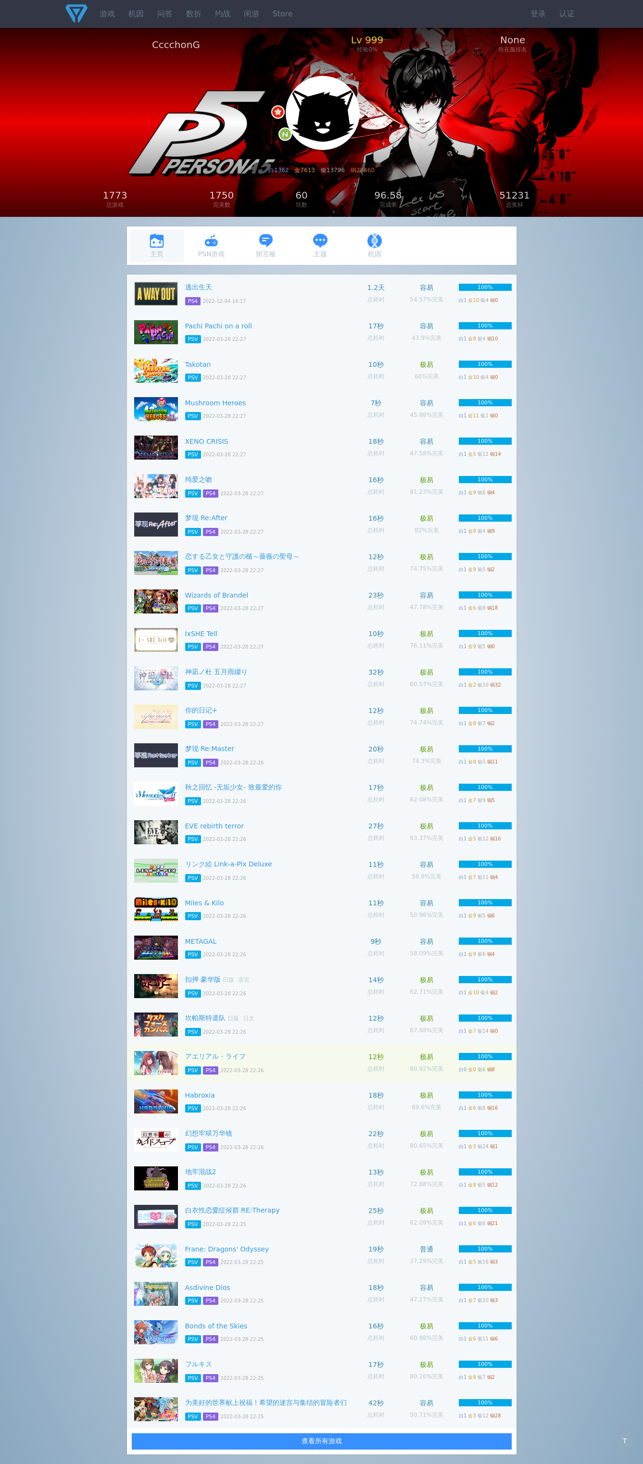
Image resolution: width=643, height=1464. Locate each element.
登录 (538, 13)
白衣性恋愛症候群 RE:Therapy (232, 1210)
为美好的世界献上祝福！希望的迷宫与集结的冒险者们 (266, 1402)
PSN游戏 (211, 245)
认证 (567, 13)
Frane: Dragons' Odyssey (227, 1249)
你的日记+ (201, 710)
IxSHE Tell (201, 634)
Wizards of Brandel (217, 595)
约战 (222, 13)
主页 (156, 245)
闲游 (251, 13)
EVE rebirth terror (214, 826)
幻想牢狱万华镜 (208, 1133)
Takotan (198, 364)
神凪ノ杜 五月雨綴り (216, 672)
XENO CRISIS (206, 441)
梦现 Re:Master (210, 748)
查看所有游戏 (322, 1441)
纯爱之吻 (198, 479)
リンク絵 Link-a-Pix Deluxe (228, 864)
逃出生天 (198, 287)
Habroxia (200, 1095)
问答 (165, 13)
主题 (320, 245)
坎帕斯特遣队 (205, 1018)
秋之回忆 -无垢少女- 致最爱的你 (233, 787)
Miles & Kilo (204, 903)
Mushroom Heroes (215, 403)
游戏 (107, 13)
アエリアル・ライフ (215, 1056)
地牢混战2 (200, 1172)
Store (283, 13)
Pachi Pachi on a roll (218, 326)
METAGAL (201, 941)
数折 (194, 13)
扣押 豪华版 (203, 979)
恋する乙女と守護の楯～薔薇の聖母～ (242, 556)
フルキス (198, 1364)
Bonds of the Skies (216, 1326)
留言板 (266, 245)
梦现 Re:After (206, 518)
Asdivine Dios (207, 1287)
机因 (136, 13)
